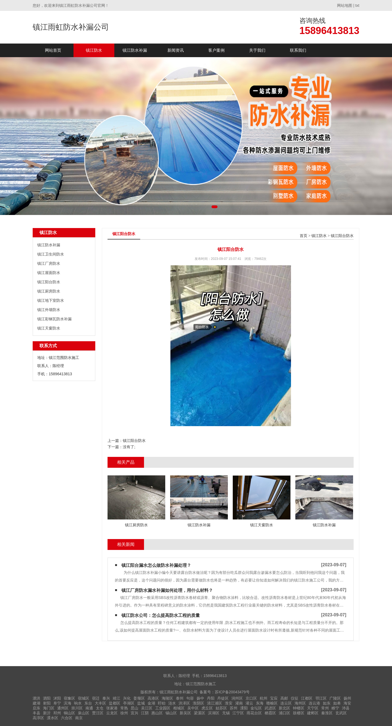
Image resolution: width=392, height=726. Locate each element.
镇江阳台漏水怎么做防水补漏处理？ (156, 565)
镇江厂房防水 (48, 263)
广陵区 (335, 698)
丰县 (36, 713)
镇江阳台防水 (48, 282)
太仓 (99, 708)
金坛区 (256, 708)
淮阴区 (198, 703)
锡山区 (171, 713)
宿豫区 (69, 698)
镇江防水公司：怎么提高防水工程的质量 (160, 615)
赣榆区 (272, 703)
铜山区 (69, 713)
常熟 (124, 708)
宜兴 (134, 713)
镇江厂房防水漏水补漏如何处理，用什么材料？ (167, 590)
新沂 (47, 713)
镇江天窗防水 (48, 328)
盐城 (141, 703)
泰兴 (106, 698)
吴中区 (193, 708)
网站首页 (53, 50)
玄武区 (341, 713)
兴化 (127, 698)
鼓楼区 (298, 713)
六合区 (66, 718)
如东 (326, 703)
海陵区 (167, 698)
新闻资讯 (175, 50)
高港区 (153, 698)
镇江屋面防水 (48, 272)
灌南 (239, 703)
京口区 (251, 698)
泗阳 (47, 698)
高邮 (284, 698)
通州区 (63, 708)
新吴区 (185, 713)
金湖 (151, 703)
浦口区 (284, 713)
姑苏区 (221, 708)
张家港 (112, 708)
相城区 (179, 708)
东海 (260, 703)
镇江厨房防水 (48, 291)
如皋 (337, 703)
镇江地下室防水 (50, 300)
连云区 (286, 703)
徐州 (124, 713)
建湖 (36, 703)
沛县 (346, 708)
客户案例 (216, 50)
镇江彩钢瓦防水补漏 (54, 319)
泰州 (179, 698)
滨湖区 (213, 713)
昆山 (134, 708)
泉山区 (83, 713)
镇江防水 (94, 50)
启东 (36, 708)
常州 (325, 708)
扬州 (347, 698)
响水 (78, 703)
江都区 (307, 698)
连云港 (314, 703)
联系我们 (298, 50)
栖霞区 (270, 713)
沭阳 (57, 698)
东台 (88, 703)
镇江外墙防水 (48, 309)
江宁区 (238, 713)
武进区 (270, 708)
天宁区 (312, 708)
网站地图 (344, 5)
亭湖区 (128, 703)
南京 (79, 718)
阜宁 (57, 703)
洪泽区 (184, 703)
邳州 (57, 713)
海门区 (48, 708)
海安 (347, 703)
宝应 (274, 698)
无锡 (226, 713)
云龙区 (112, 713)
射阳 (47, 703)
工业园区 (162, 708)
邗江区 (321, 698)
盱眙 (162, 703)
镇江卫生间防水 (50, 254)
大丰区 (100, 703)
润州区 (237, 698)
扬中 (200, 698)
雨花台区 (254, 713)
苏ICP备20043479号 (232, 692)
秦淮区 (327, 713)
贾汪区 (97, 713)
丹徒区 (223, 698)
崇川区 (77, 708)
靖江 (116, 698)
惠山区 (157, 713)
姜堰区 (139, 698)
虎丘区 (207, 708)
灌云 (249, 703)
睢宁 (335, 708)
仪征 (294, 698)
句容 (190, 698)
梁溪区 (199, 713)
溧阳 (244, 708)
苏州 (233, 708)
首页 (303, 236)
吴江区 (146, 708)
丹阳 (211, 698)
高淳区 (38, 718)
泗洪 (36, 698)
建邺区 (312, 713)
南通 (89, 708)
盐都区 (114, 703)
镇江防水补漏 (134, 50)
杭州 (263, 698)
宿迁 (96, 698)
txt (357, 5)
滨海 (67, 703)
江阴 (145, 713)
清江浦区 (214, 703)
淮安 (228, 703)
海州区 (300, 703)
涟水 (172, 703)
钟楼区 (298, 708)
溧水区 (52, 718)
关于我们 (257, 50)
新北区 (284, 708)
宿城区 (83, 698)
